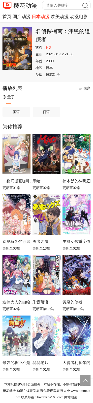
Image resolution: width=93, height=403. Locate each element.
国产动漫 (22, 16)
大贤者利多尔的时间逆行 (76, 363)
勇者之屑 (40, 241)
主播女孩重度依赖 (76, 241)
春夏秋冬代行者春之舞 (16, 241)
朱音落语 (40, 302)
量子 (8, 97)
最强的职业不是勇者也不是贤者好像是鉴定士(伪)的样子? (16, 363)
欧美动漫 (60, 16)
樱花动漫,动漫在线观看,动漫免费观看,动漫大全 (36, 391)
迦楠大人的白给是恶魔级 (16, 302)
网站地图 (70, 397)
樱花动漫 (25, 5)
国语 (16, 112)
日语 (46, 112)
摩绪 (36, 181)
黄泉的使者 (72, 302)
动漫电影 (79, 16)
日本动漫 (41, 16)
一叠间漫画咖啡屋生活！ (16, 181)
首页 (6, 16)
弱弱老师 (40, 363)
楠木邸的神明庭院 (76, 181)
